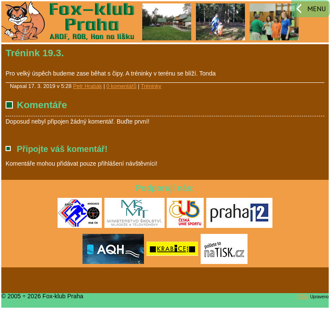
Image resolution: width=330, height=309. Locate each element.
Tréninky (151, 86)
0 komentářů (122, 86)
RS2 (303, 296)
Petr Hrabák (87, 86)
